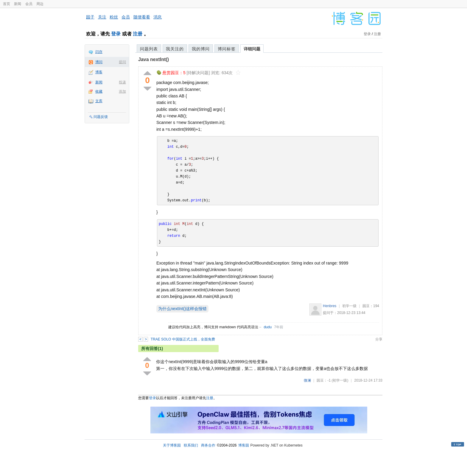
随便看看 (141, 17)
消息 (157, 17)
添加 (122, 91)
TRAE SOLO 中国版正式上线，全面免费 (183, 339)
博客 (98, 72)
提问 (122, 62)
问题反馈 (101, 117)
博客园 (243, 445)
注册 (137, 33)
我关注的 (175, 48)
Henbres (329, 306)
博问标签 (227, 48)
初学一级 (349, 306)
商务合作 (208, 445)
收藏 (98, 91)
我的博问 (201, 48)
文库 (98, 101)
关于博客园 (172, 445)
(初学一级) (339, 380)
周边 (39, 4)
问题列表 (149, 48)
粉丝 (114, 17)
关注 (102, 17)
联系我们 (191, 445)
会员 (28, 4)
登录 (116, 33)
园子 (90, 17)
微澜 (307, 380)
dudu (268, 327)
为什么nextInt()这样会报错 (182, 308)
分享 (378, 339)
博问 (98, 62)
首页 (6, 4)
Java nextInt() (153, 59)
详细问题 (252, 48)
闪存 (98, 52)
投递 (122, 82)
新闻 (17, 4)
